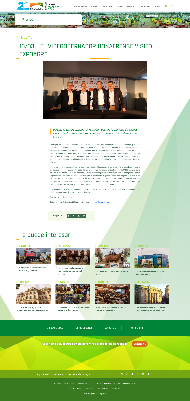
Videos (120, 6)
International (145, 6)
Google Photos (103, 202)
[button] (69, 216)
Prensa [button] (158, 6)
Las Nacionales (80, 6)
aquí (70, 197)
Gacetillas (110, 328)
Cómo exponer (84, 328)
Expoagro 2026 (55, 328)
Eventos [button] (130, 6)
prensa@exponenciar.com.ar (108, 388)
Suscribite (140, 344)
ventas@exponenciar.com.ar (82, 388)
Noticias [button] (94, 6)
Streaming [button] (107, 6)
